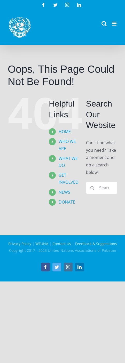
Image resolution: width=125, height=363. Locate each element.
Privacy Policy (19, 243)
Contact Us (61, 243)
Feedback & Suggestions (96, 243)
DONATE (67, 202)
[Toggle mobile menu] (114, 23)
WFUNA (41, 243)
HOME (65, 131)
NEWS (64, 192)
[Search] (92, 187)
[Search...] (101, 187)
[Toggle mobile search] (104, 23)
